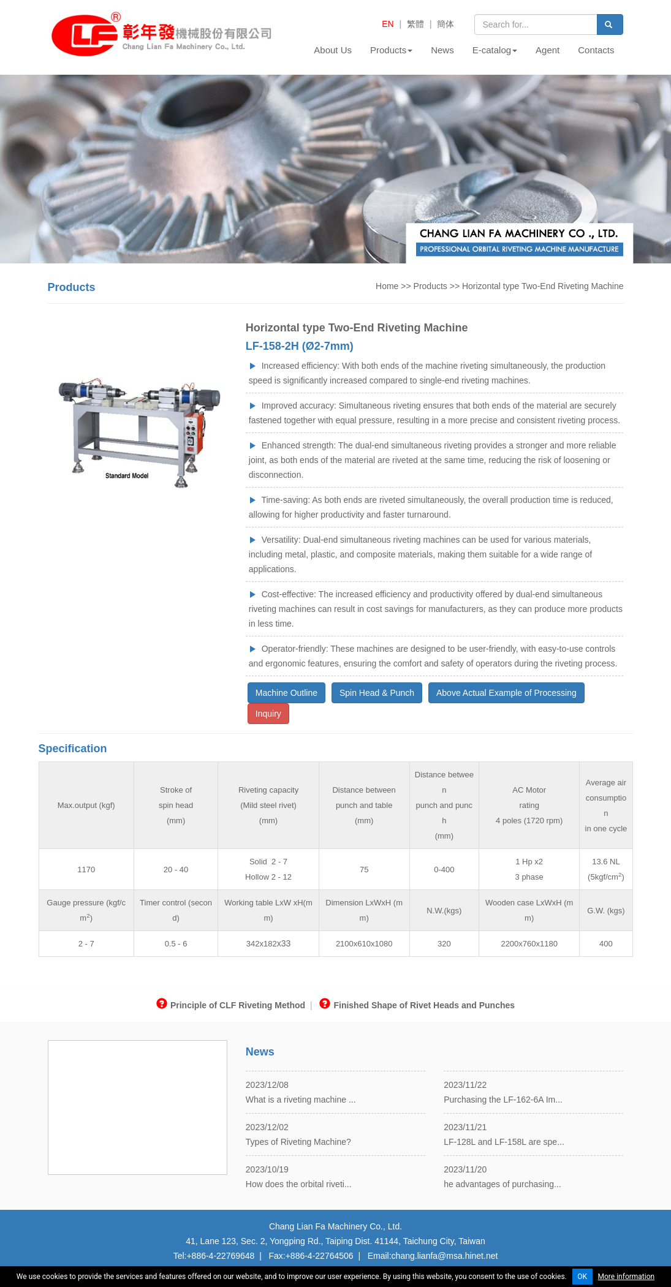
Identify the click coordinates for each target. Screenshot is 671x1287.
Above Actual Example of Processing (506, 693)
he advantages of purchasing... (502, 1184)
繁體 (415, 24)
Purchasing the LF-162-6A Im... (503, 1099)
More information (626, 1276)
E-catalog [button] (494, 50)
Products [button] (391, 50)
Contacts (596, 50)
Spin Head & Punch (376, 693)
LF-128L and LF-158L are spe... (504, 1142)
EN (387, 24)
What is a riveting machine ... (301, 1099)
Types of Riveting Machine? (298, 1142)
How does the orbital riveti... (299, 1184)
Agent (547, 50)
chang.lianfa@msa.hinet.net (445, 1256)
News (442, 50)
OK (582, 1276)
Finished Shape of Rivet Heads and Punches (417, 1005)
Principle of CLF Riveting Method (230, 1005)
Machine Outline (286, 693)
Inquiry (268, 714)
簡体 (445, 24)
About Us (333, 50)
